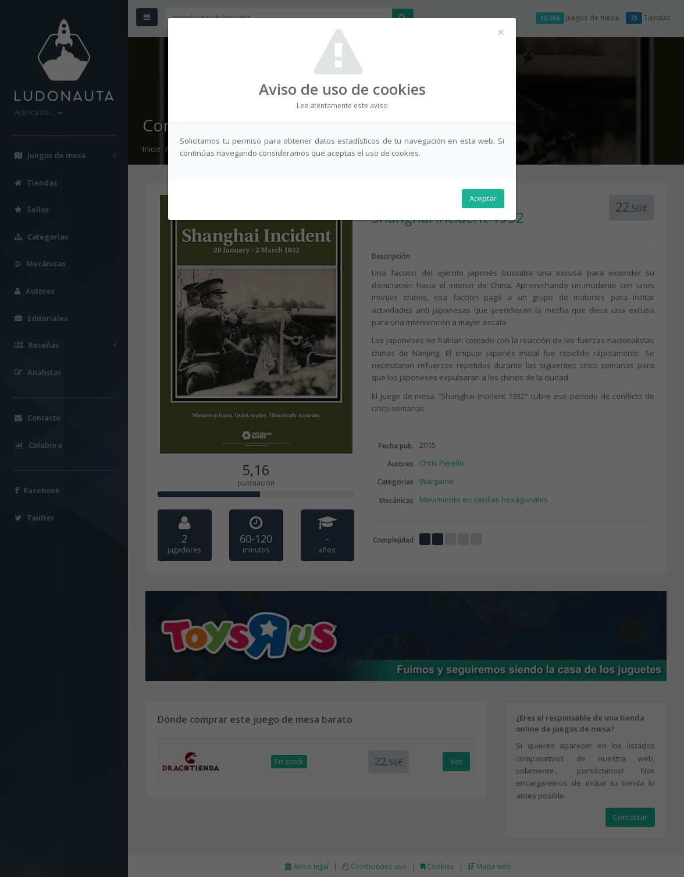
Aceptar (483, 198)
